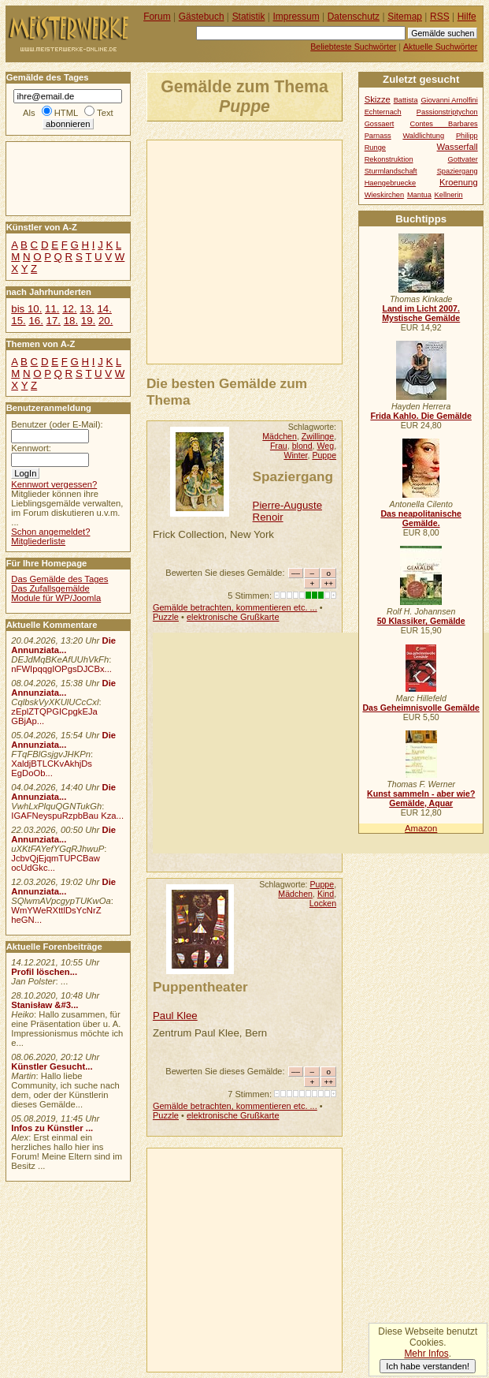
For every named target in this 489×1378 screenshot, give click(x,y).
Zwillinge (318, 436)
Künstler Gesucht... (51, 1066)
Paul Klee (175, 1015)
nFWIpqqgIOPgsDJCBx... (61, 669)
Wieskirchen (385, 195)
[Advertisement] (318, 250)
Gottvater (463, 159)
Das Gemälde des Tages (59, 579)
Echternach (383, 112)
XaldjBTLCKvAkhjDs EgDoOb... (51, 768)
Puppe (324, 455)
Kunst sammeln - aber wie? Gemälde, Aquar (421, 798)
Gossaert (380, 124)
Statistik (248, 16)
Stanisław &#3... (44, 1005)
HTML (66, 113)
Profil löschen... (44, 972)
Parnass (378, 136)
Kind (325, 893)
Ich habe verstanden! (427, 1366)
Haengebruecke (391, 183)
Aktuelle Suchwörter (440, 46)
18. (71, 321)
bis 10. (26, 309)
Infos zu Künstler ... (52, 1128)
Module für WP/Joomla (56, 598)
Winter (295, 455)
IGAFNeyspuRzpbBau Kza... (67, 815)
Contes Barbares (444, 124)
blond (302, 445)
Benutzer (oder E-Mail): (56, 424)
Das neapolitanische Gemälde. (420, 518)
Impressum (296, 16)
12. (69, 309)
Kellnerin (449, 195)
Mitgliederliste (38, 541)
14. (104, 309)
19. (88, 321)
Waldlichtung (423, 136)
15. (18, 321)
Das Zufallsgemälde (50, 588)
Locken (322, 903)
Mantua (419, 195)
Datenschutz (354, 16)
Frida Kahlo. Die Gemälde (421, 415)
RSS (440, 16)
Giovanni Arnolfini (448, 100)
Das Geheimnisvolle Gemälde (421, 707)
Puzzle (166, 617)
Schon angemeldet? (50, 531)
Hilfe (467, 16)
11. (52, 309)
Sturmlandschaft (391, 171)
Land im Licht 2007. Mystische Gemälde (421, 313)
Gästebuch (201, 16)
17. (53, 321)
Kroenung (458, 182)
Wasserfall (457, 146)
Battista (406, 100)
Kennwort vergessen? (54, 484)
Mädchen (279, 436)
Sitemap (404, 16)
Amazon (421, 828)
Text (105, 113)
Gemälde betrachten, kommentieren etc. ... (235, 607)
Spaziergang (293, 476)
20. (105, 321)
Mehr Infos (426, 1353)
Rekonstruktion (389, 159)
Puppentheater (200, 987)
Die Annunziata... (63, 645)
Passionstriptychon (447, 112)
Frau (278, 445)
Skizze (378, 99)
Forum (157, 16)
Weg (326, 445)
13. (87, 309)
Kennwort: (31, 448)
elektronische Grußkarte (233, 617)
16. (35, 321)
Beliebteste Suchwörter (353, 46)
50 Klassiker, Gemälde (421, 621)
